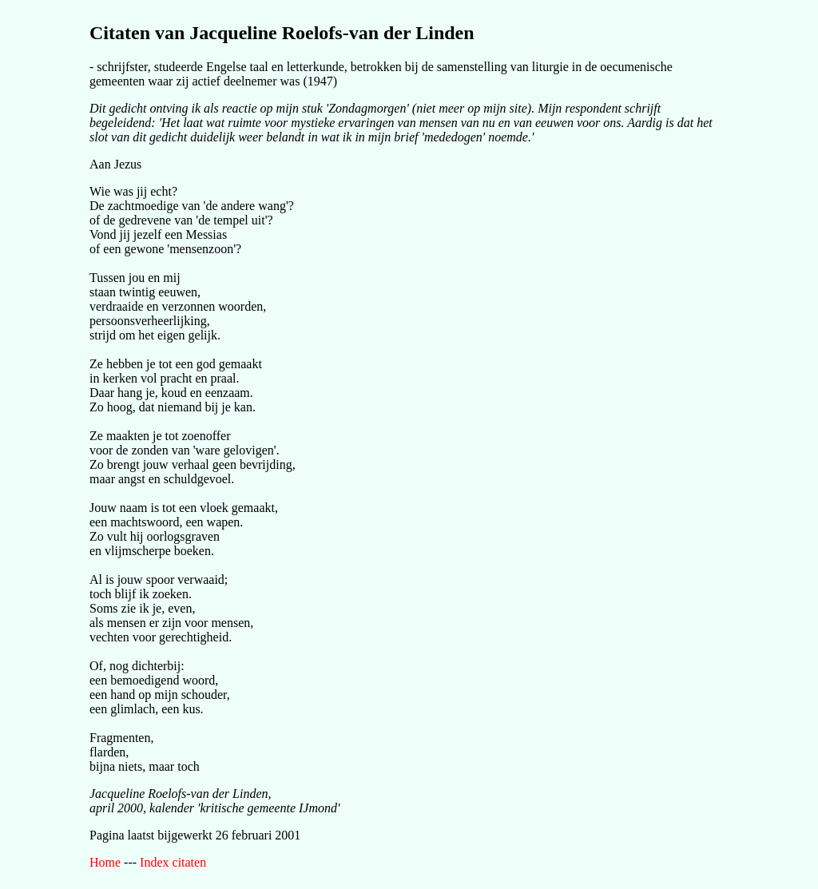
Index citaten (173, 862)
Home (105, 862)
